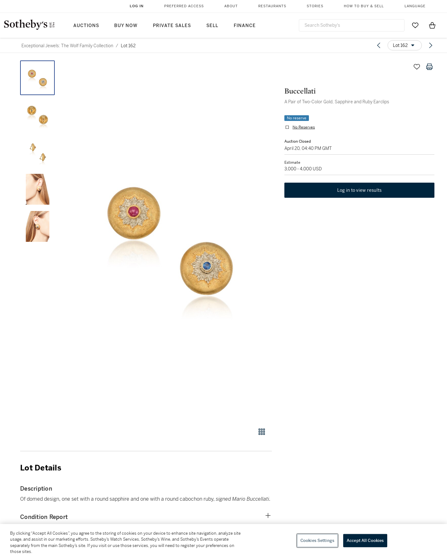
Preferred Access (184, 6)
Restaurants (272, 6)
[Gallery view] (262, 431)
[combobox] (352, 25)
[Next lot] (430, 45)
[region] (223, 541)
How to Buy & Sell (364, 6)
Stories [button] (315, 6)
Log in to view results (359, 190)
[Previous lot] (378, 45)
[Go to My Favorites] (415, 25)
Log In (137, 6)
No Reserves (304, 127)
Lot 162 (128, 45)
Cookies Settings (317, 540)
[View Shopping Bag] (432, 25)
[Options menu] (405, 45)
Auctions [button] (86, 25)
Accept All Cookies (365, 540)
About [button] (231, 6)
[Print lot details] (429, 67)
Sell (212, 25)
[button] (170, 240)
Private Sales (172, 25)
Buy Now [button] (125, 25)
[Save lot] (417, 67)
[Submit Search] (397, 25)
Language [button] (415, 6)
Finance (245, 25)
